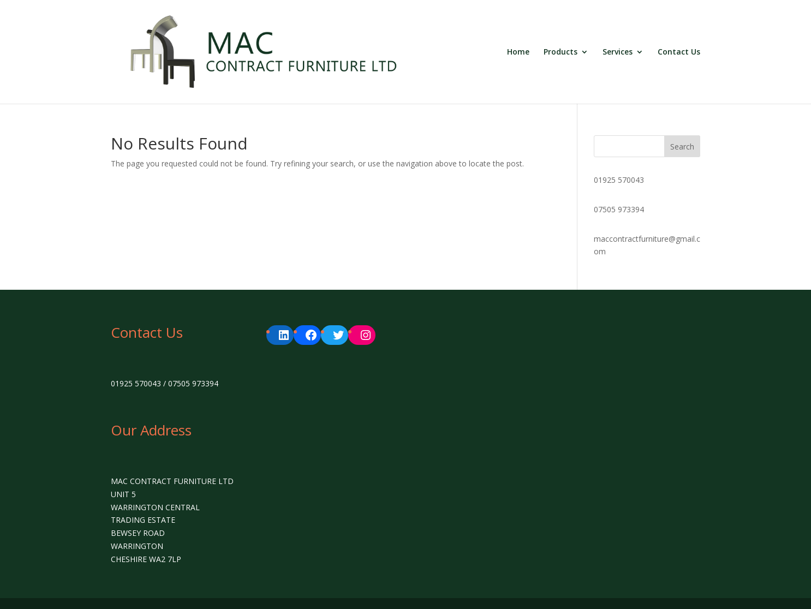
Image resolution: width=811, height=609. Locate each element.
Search (682, 146)
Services (618, 52)
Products (560, 52)
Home (518, 52)
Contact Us (679, 52)
